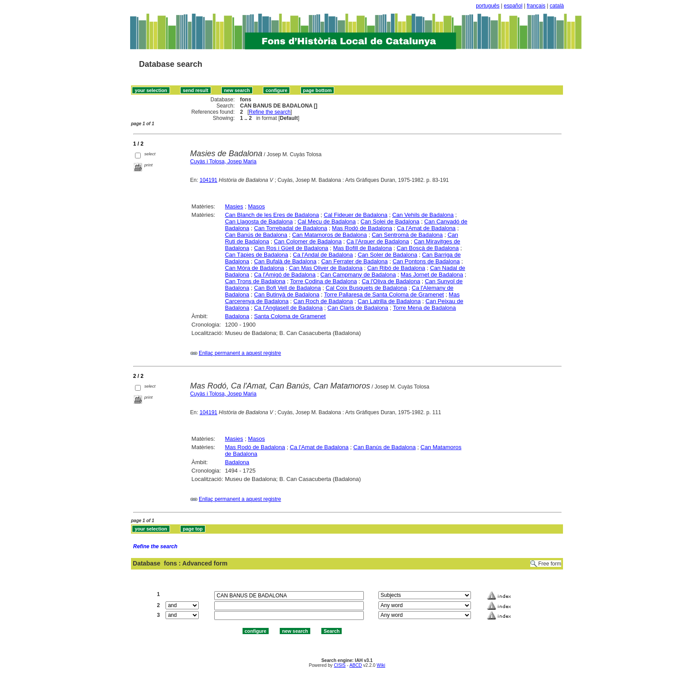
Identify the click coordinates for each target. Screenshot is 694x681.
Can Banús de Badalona (256, 234)
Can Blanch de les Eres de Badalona (272, 215)
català (557, 6)
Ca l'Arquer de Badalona (378, 241)
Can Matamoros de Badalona (329, 234)
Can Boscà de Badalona (428, 248)
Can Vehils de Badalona (423, 215)
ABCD (355, 665)
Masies (234, 206)
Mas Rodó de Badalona (362, 228)
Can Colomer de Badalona (308, 241)
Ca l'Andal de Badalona (323, 254)
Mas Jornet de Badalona (432, 274)
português (487, 6)
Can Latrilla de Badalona (389, 301)
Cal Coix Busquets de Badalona (366, 288)
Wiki (381, 665)
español (513, 6)
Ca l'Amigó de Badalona (285, 274)
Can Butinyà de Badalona (286, 294)
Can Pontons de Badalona (426, 261)
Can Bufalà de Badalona (285, 261)
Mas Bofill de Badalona (362, 248)
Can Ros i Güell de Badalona (291, 248)
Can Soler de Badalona (387, 254)
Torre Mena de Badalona (424, 307)
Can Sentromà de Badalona (407, 234)
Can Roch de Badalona (323, 301)
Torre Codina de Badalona (323, 281)
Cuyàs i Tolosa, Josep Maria (223, 161)
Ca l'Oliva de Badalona (391, 281)
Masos (256, 206)
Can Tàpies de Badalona (256, 254)
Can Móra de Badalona (254, 268)
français (536, 6)
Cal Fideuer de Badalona (355, 215)
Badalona (237, 316)
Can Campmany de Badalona (358, 274)
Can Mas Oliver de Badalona (325, 268)
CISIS (340, 665)
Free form (549, 564)
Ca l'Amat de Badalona (426, 228)
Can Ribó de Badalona (396, 268)
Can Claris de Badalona (358, 307)
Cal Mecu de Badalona (326, 221)
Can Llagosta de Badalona (259, 221)
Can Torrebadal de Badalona (290, 228)
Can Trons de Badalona (255, 281)
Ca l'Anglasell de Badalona (288, 307)
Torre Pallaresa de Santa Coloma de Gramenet (384, 294)
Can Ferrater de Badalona (354, 261)
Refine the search (269, 112)
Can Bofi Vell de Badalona (287, 288)
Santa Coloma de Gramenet (290, 316)
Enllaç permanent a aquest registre (240, 353)
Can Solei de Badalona (390, 221)
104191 (208, 180)
